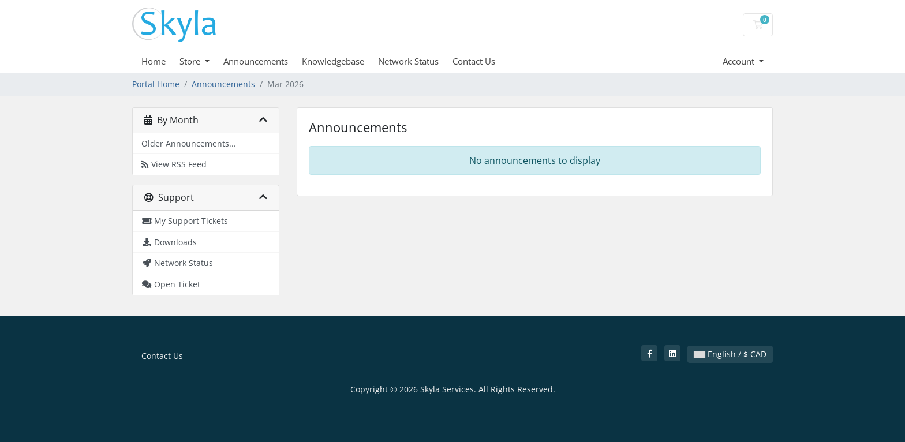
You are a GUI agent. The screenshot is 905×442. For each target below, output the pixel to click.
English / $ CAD (730, 354)
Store (191, 61)
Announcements (255, 61)
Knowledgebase (333, 61)
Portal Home (155, 83)
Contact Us (473, 61)
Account (740, 61)
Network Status (408, 61)
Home (153, 61)
